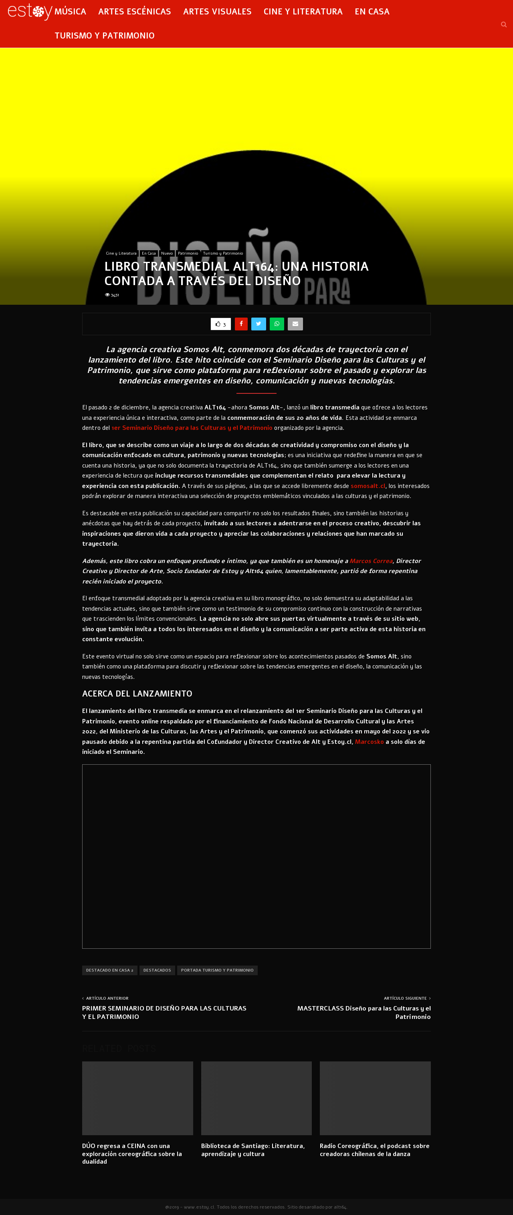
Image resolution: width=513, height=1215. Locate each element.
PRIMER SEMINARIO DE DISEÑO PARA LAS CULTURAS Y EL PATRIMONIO (164, 1012)
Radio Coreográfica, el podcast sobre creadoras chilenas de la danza (375, 1150)
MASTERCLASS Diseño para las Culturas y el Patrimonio (364, 1012)
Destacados (157, 970)
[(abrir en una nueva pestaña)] (192, 428)
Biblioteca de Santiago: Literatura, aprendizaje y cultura (253, 1150)
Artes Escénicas (134, 11)
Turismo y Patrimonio (105, 35)
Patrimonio (188, 253)
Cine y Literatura (303, 11)
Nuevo (167, 253)
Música (70, 11)
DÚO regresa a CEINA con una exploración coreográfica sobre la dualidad (132, 1154)
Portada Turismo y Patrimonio (217, 970)
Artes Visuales (217, 11)
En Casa (372, 11)
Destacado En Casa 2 (109, 970)
